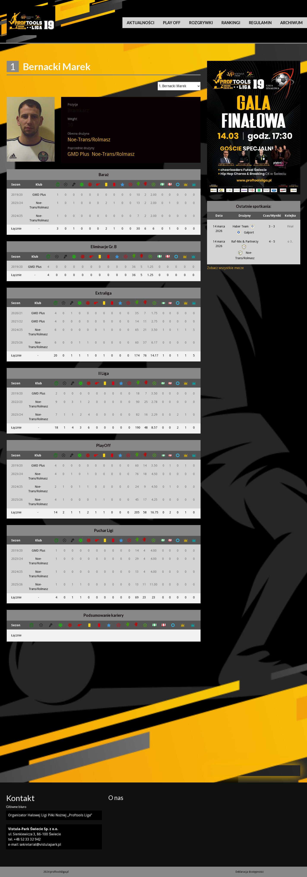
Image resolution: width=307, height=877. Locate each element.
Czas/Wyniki (272, 215)
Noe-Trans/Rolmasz (89, 140)
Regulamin (260, 22)
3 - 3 (272, 226)
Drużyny (245, 215)
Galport (245, 232)
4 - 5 (272, 241)
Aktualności (140, 22)
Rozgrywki (201, 22)
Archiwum (291, 22)
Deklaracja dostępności (250, 871)
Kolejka (290, 215)
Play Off (171, 22)
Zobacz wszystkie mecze (225, 268)
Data (219, 215)
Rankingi (231, 22)
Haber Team (244, 226)
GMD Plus (78, 154)
